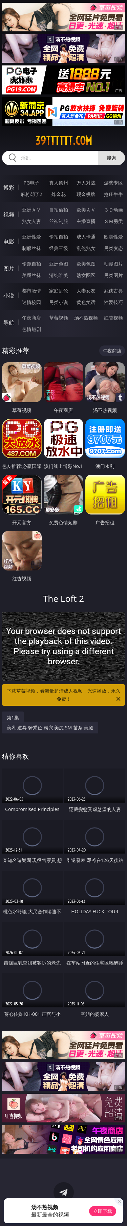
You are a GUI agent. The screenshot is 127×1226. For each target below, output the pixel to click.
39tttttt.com (63, 140)
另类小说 (58, 302)
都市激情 (31, 290)
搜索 (111, 158)
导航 (8, 322)
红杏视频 (113, 317)
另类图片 (113, 275)
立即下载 (102, 1211)
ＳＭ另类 (113, 221)
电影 (8, 241)
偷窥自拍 (31, 263)
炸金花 (58, 194)
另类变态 (113, 248)
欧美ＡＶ (86, 209)
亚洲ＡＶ (31, 209)
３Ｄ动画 (113, 209)
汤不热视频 (86, 317)
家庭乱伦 (58, 290)
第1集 (13, 717)
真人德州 (58, 182)
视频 (8, 214)
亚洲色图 (58, 263)
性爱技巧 (113, 302)
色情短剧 (31, 329)
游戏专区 (113, 182)
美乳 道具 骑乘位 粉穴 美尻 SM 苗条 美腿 (50, 727)
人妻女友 (86, 290)
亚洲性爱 (31, 236)
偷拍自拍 (58, 236)
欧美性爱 (113, 236)
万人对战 (86, 182)
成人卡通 (86, 236)
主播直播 (86, 221)
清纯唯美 (58, 275)
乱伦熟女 (86, 248)
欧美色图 (86, 263)
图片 (8, 268)
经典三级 (58, 248)
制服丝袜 (31, 248)
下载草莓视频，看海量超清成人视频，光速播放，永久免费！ (64, 695)
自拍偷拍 (58, 209)
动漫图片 (113, 263)
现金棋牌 (86, 194)
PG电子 (31, 182)
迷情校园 (31, 302)
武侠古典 (113, 290)
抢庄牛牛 (113, 194)
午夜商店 (31, 317)
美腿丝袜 (31, 275)
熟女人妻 (31, 221)
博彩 (8, 187)
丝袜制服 (58, 221)
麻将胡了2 (31, 194)
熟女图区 (86, 275)
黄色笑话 (86, 302)
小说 (8, 295)
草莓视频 (58, 317)
